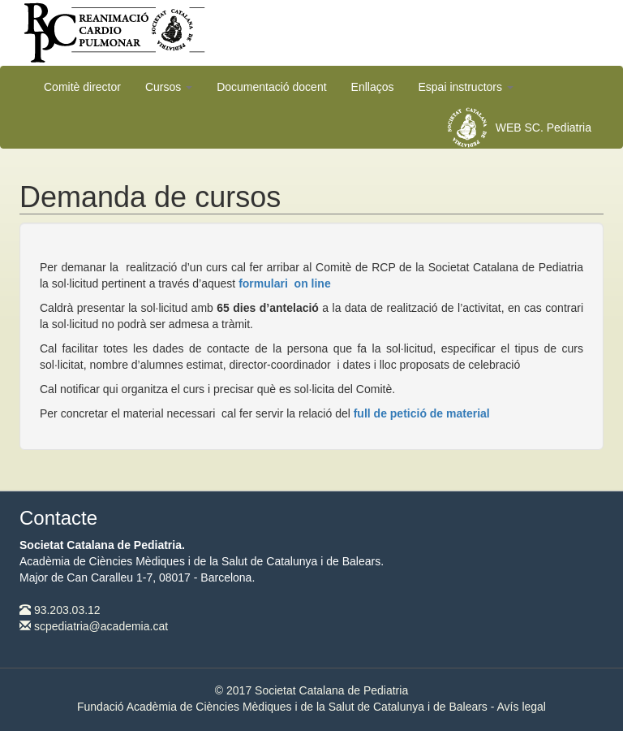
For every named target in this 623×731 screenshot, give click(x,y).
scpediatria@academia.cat (93, 626)
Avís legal (521, 706)
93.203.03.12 (60, 609)
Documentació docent (271, 86)
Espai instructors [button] (466, 86)
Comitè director (82, 86)
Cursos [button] (168, 86)
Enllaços (372, 86)
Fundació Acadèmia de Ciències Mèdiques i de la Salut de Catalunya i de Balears (282, 706)
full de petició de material (422, 413)
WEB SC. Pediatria (543, 127)
